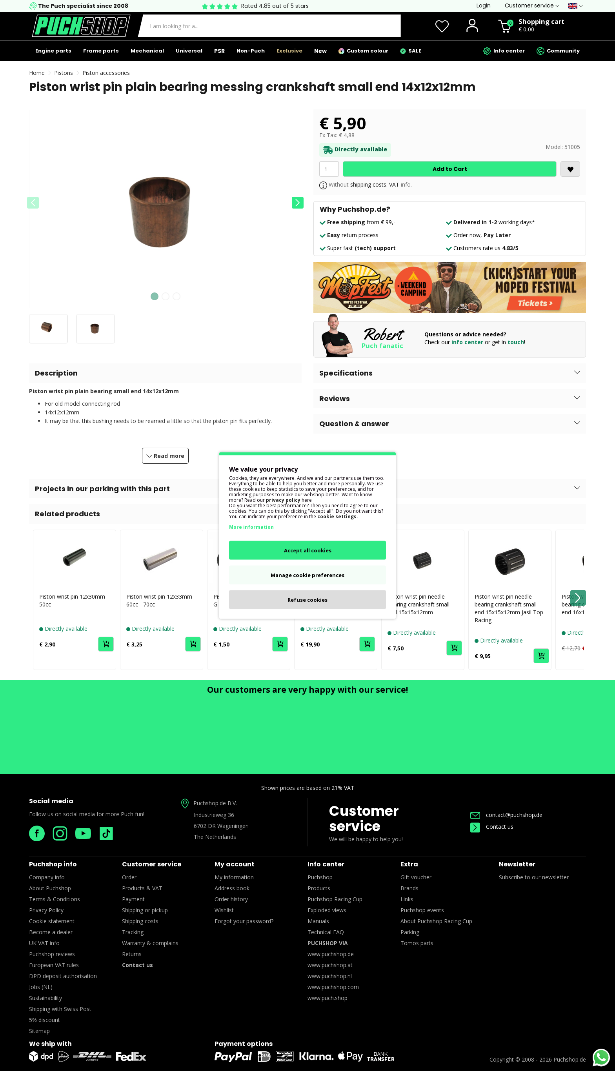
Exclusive (289, 50)
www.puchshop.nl (330, 976)
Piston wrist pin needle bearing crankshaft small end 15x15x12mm (418, 604)
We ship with (50, 1043)
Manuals (318, 921)
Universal (189, 50)
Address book (232, 888)
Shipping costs (140, 921)
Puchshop (320, 877)
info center (467, 342)
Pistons (63, 72)
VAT (394, 184)
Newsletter (517, 864)
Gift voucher (415, 877)
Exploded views (327, 910)
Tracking (133, 932)
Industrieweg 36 (214, 815)
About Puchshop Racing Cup (436, 921)
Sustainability (45, 998)
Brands (409, 888)
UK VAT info (44, 943)
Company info (47, 877)
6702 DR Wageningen (221, 826)
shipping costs (368, 184)
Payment (133, 899)
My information (234, 877)
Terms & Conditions (54, 899)
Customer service (364, 818)
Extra (409, 864)
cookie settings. (337, 516)
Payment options (244, 1043)
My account (235, 864)
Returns (132, 954)
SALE (410, 50)
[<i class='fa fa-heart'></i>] (570, 169)
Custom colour (363, 50)
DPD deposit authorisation (63, 976)
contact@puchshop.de (506, 815)
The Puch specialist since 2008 (82, 6)
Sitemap (39, 1031)
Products (319, 888)
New (320, 51)
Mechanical (147, 50)
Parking (409, 932)
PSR (219, 51)
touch (516, 342)
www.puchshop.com (333, 987)
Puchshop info (53, 864)
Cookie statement (52, 921)
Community (558, 51)
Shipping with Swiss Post (60, 1009)
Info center (504, 51)
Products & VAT (142, 888)
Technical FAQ (326, 932)
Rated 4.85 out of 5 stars (275, 6)
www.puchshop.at (330, 965)
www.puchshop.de (331, 954)
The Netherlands (215, 836)
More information (251, 527)
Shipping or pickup (145, 910)
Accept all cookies (307, 550)
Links (406, 899)
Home (37, 72)
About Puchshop (50, 888)
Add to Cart (450, 169)
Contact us (491, 826)
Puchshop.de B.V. (215, 803)
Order (129, 877)
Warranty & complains (150, 943)
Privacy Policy (46, 910)
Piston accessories (106, 72)
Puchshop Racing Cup (335, 899)
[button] (298, 203)
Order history (231, 899)
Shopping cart (541, 21)
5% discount (44, 1020)
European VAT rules (54, 965)
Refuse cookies (307, 599)
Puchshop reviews (52, 954)
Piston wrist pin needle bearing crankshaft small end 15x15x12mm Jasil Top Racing (509, 608)
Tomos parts (416, 943)
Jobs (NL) (41, 987)
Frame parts (101, 50)
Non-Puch (251, 50)
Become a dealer (51, 932)
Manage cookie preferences (307, 575)
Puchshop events (422, 910)
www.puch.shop (328, 998)
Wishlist (224, 910)
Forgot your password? (244, 921)
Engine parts (53, 50)
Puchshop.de (569, 1059)
